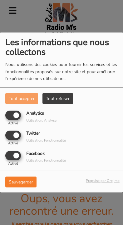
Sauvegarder (21, 182)
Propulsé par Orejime (103, 180)
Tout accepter (22, 99)
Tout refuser (58, 99)
